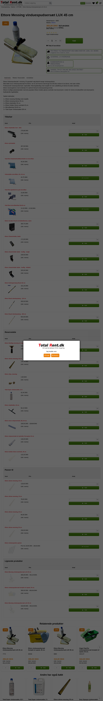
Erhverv (55, 355)
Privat (47, 355)
